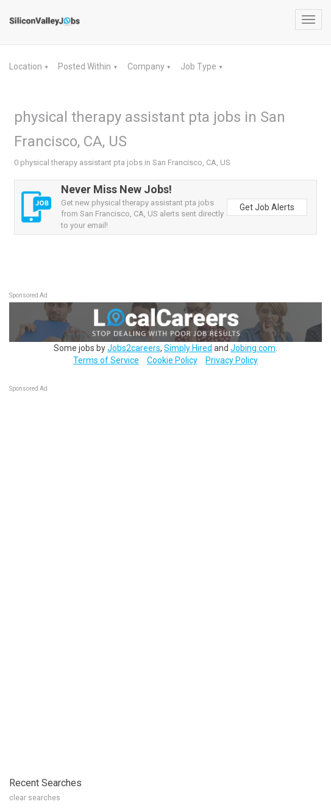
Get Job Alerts (267, 207)
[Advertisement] (100, 578)
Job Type (199, 66)
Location (26, 66)
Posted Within (85, 66)
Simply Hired (188, 348)
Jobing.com (253, 348)
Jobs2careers (133, 348)
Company (146, 66)
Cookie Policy (172, 360)
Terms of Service (106, 360)
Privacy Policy (231, 360)
